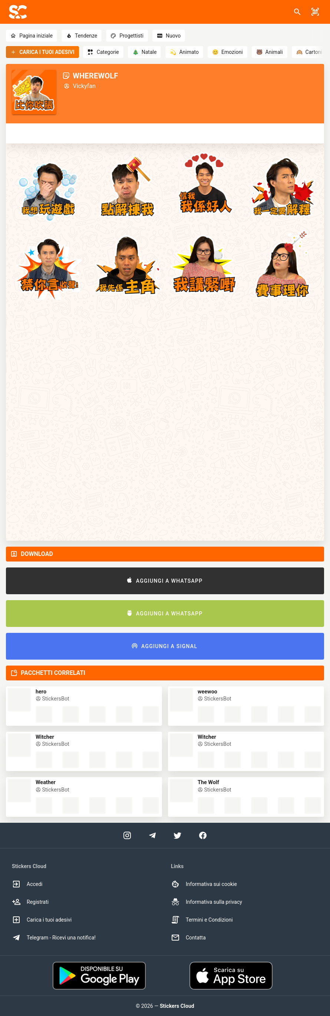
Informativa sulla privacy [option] (206, 901)
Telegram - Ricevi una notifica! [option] (54, 937)
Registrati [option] (30, 901)
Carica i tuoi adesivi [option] (42, 919)
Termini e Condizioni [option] (202, 919)
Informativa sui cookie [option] (204, 884)
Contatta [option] (188, 937)
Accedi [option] (27, 884)
